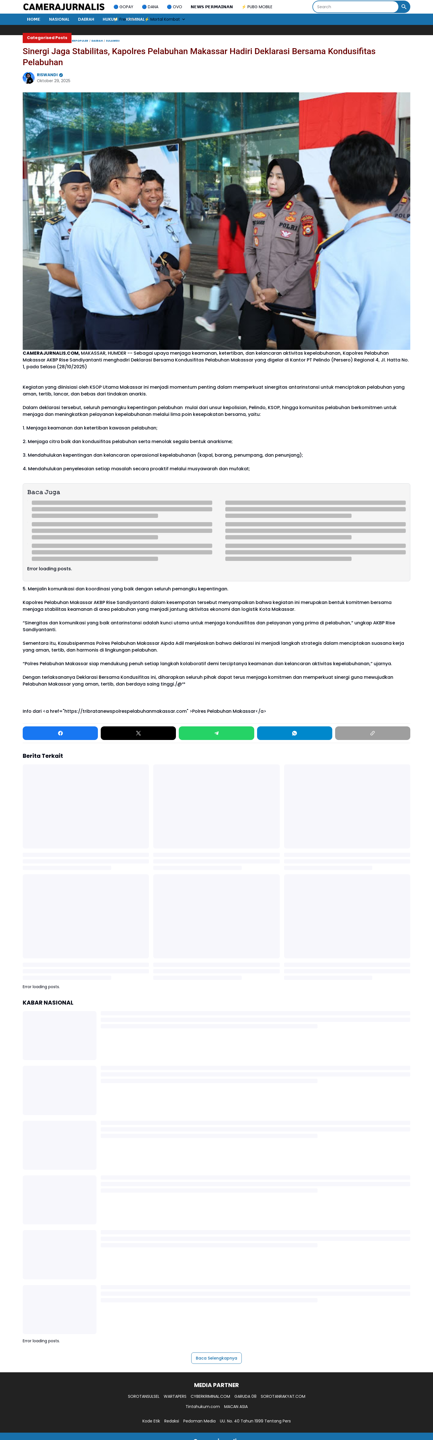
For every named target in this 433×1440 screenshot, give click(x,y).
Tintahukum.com (203, 1406)
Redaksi (171, 1421)
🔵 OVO (174, 7)
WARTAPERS (175, 1396)
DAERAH (86, 19)
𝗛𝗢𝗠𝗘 (34, 19)
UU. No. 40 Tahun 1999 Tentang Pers (255, 1421)
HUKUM (110, 19)
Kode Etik (151, 1421)
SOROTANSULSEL (143, 1396)
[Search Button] (404, 6)
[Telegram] (216, 733)
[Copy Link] (372, 733)
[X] (138, 733)
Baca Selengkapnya (216, 1358)
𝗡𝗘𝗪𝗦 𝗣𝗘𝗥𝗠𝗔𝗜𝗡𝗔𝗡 (212, 7)
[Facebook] (60, 733)
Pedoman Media (199, 1421)
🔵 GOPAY (123, 7)
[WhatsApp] (294, 733)
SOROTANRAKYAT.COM (283, 1396)
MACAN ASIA (236, 1406)
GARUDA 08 (245, 1396)
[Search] (355, 6)
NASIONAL (59, 19)
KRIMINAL (135, 19)
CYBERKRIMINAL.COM (210, 1396)
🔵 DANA (150, 7)
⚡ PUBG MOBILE (256, 7)
